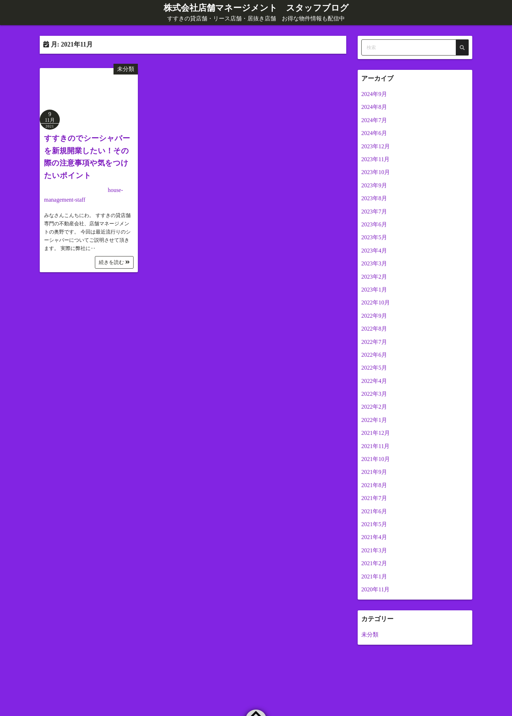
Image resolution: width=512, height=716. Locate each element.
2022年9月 (374, 316)
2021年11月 (375, 446)
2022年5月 (374, 368)
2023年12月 (375, 146)
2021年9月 (374, 472)
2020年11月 (375, 589)
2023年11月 (375, 159)
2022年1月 (374, 420)
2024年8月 (374, 107)
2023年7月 (374, 211)
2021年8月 (374, 485)
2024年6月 (374, 133)
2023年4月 (374, 251)
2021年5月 (374, 524)
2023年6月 (374, 224)
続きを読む (114, 262)
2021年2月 (374, 563)
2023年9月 (374, 185)
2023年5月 (374, 237)
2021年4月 (374, 537)
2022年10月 (375, 302)
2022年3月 (374, 394)
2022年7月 (374, 342)
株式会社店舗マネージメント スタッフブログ (256, 8)
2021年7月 (374, 498)
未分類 (125, 69)
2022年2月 (374, 407)
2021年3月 (374, 550)
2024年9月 (374, 94)
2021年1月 (374, 576)
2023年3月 (374, 263)
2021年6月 (374, 511)
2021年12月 (375, 433)
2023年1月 (374, 290)
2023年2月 (374, 277)
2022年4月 (374, 381)
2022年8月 (374, 329)
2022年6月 (374, 355)
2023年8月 (374, 198)
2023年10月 (375, 172)
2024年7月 (374, 120)
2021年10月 (375, 459)
